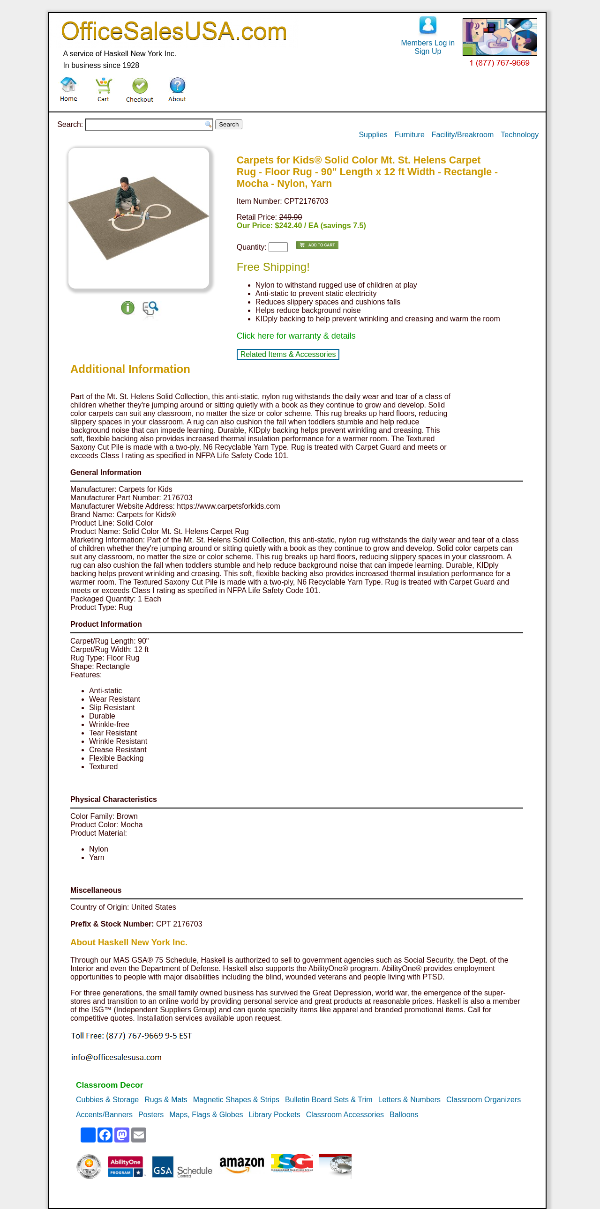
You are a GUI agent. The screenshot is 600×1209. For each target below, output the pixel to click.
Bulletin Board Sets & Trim (329, 1100)
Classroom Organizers (483, 1100)
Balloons (404, 1115)
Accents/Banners (104, 1115)
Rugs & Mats (166, 1100)
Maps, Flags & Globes (206, 1115)
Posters (151, 1115)
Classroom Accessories (345, 1115)
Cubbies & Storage (107, 1100)
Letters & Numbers (409, 1100)
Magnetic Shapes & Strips (236, 1100)
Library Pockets (274, 1115)
